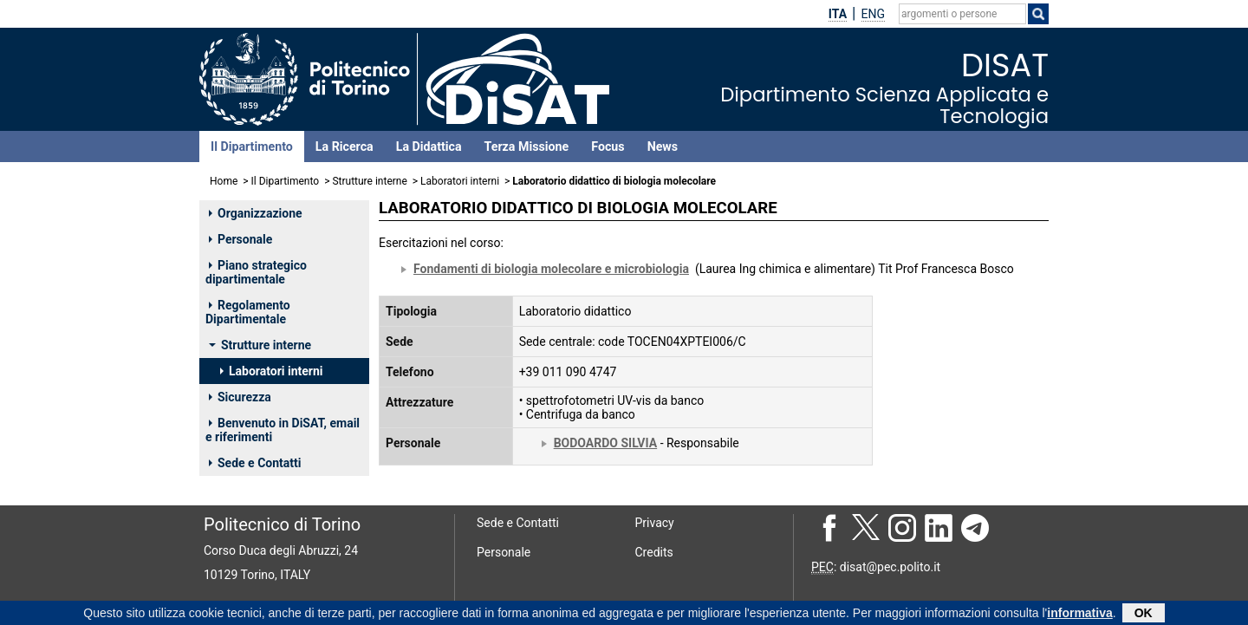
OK (1143, 615)
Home (223, 181)
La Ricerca (344, 146)
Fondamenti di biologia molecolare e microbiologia (551, 269)
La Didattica (429, 146)
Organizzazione (255, 213)
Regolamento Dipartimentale (247, 312)
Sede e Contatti (255, 463)
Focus (607, 146)
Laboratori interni (459, 181)
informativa (1079, 615)
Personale (240, 239)
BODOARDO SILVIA (606, 443)
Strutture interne (369, 181)
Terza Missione (526, 146)
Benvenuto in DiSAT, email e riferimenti (282, 430)
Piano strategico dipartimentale (256, 272)
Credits (654, 552)
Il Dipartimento (252, 146)
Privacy (654, 523)
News (662, 146)
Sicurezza (240, 397)
